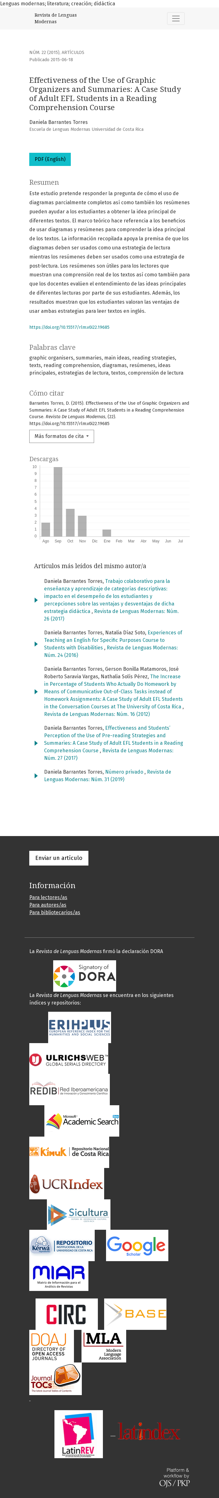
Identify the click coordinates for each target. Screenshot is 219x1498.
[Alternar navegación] (176, 18)
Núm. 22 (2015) (44, 52)
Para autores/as (47, 905)
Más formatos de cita (60, 436)
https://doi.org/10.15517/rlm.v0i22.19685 (69, 327)
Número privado (124, 772)
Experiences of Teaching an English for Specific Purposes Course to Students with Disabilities (113, 640)
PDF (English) (50, 159)
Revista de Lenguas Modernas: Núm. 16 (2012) (97, 714)
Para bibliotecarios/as (54, 912)
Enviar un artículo (58, 858)
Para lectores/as (48, 897)
